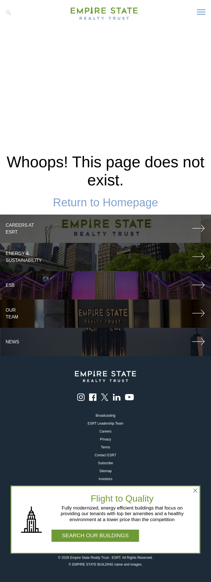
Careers (106, 431)
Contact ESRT (105, 455)
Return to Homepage (105, 202)
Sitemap (105, 471)
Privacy (105, 439)
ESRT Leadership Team (106, 423)
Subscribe (105, 463)
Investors (106, 479)
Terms (105, 447)
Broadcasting (105, 416)
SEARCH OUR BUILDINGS (95, 535)
